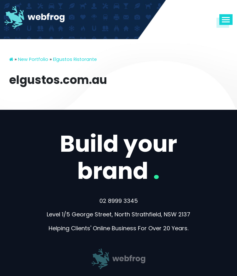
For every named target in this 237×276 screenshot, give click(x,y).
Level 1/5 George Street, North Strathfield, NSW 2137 (118, 214)
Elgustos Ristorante (75, 59)
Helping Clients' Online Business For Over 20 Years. (118, 228)
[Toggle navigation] (225, 19)
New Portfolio (33, 59)
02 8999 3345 (118, 201)
